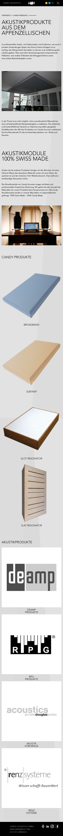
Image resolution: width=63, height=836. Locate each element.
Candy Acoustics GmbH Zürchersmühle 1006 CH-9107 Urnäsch (22, 829)
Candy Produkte (20, 15)
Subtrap (31, 391)
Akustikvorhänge (31, 745)
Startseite (6, 15)
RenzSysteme (31, 811)
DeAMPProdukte (31, 611)
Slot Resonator (31, 458)
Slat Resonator (31, 525)
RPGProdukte (31, 678)
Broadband (31, 324)
